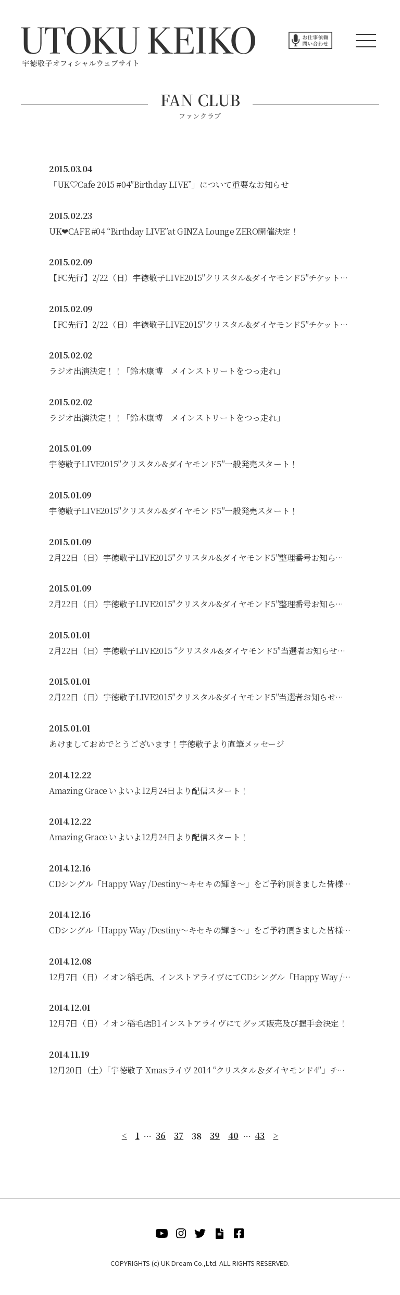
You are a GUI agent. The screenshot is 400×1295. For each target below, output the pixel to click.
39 (215, 1140)
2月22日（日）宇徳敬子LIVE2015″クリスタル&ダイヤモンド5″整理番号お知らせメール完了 (200, 559)
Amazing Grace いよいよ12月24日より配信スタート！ (149, 793)
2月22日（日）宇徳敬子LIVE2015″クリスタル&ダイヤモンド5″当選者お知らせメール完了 (200, 700)
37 (178, 1140)
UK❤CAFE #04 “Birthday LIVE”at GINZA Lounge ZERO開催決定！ (174, 231)
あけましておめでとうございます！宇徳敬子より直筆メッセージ (166, 746)
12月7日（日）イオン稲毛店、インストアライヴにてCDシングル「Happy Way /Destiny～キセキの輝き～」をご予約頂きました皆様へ (200, 980)
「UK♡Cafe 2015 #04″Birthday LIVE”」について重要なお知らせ (169, 184)
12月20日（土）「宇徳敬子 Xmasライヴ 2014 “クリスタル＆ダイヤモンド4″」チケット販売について (200, 1074)
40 (233, 1140)
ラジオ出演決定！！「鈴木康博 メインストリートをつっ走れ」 (166, 372)
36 (161, 1140)
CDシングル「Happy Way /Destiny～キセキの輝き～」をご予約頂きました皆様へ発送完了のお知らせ (200, 887)
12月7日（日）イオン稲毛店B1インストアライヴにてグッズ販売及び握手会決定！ (198, 1027)
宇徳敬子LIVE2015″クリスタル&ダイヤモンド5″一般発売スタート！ (173, 465)
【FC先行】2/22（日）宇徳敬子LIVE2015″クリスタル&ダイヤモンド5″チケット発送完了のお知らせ (200, 278)
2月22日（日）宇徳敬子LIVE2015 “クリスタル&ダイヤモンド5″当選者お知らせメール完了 (200, 653)
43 (260, 1140)
